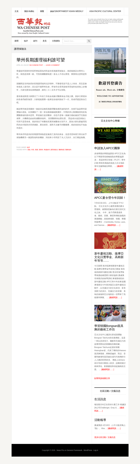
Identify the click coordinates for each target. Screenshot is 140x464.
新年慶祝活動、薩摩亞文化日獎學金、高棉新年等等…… (109, 257)
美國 (36, 150)
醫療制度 (62, 150)
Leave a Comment (53, 65)
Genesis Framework (74, 450)
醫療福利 (68, 150)
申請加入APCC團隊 (107, 148)
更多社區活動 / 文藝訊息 (104, 437)
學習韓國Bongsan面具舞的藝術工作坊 (109, 327)
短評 (28, 147)
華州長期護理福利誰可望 (40, 59)
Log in (95, 450)
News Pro (60, 450)
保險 (28, 150)
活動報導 (100, 419)
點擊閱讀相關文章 (102, 378)
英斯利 (41, 150)
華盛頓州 (47, 150)
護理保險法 (54, 150)
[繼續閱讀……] (113, 225)
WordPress (88, 450)
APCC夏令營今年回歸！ (110, 197)
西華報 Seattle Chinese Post (39, 26)
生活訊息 (100, 399)
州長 (32, 150)
